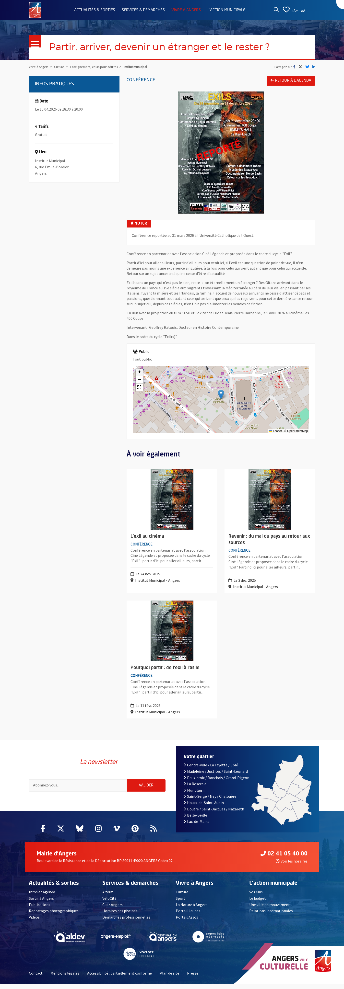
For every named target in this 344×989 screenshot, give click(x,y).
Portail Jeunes (188, 915)
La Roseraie (195, 788)
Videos (34, 921)
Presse (192, 978)
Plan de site (169, 978)
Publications (39, 909)
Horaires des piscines (119, 915)
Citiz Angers (112, 909)
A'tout (107, 896)
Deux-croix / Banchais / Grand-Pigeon (216, 782)
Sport (180, 902)
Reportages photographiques (54, 915)
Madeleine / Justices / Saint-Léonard (216, 775)
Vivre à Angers (186, 10)
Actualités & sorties (94, 10)
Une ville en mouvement (269, 909)
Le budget (257, 902)
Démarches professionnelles (126, 921)
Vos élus (256, 896)
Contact (36, 978)
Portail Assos (187, 921)
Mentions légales (64, 978)
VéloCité (109, 902)
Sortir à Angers (41, 902)
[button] (221, 394)
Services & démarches (143, 10)
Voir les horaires (292, 865)
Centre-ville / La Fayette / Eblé (211, 769)
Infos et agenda (42, 896)
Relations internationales (271, 915)
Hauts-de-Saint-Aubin (204, 807)
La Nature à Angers (191, 909)
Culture (182, 896)
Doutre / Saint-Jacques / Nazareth (214, 813)
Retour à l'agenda (291, 80)
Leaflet (275, 431)
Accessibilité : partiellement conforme (119, 978)
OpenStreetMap (297, 431)
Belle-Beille (195, 819)
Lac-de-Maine (197, 826)
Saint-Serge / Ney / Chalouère (210, 801)
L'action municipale (226, 10)
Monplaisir (194, 794)
